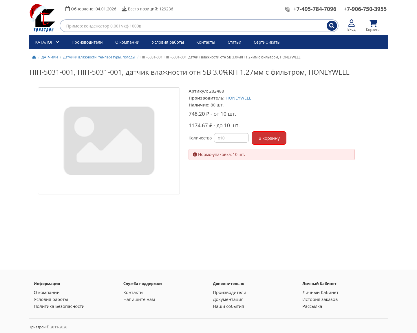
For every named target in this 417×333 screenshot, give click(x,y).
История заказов (320, 299)
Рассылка (312, 306)
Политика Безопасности (59, 306)
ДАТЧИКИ (50, 57)
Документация (228, 299)
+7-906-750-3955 (365, 9)
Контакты (205, 42)
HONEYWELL (238, 98)
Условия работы (168, 42)
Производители (87, 42)
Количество (200, 138)
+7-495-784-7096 (314, 9)
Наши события (228, 306)
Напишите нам (139, 299)
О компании (127, 42)
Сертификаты (267, 42)
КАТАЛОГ (44, 42)
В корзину (269, 138)
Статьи (234, 42)
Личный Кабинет (320, 292)
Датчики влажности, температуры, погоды (99, 57)
